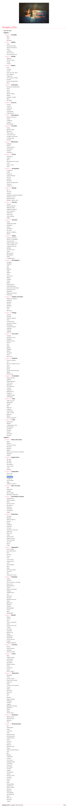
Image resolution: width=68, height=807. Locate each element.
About (64, 805)
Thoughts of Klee (6, 805)
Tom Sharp (20, 805)
